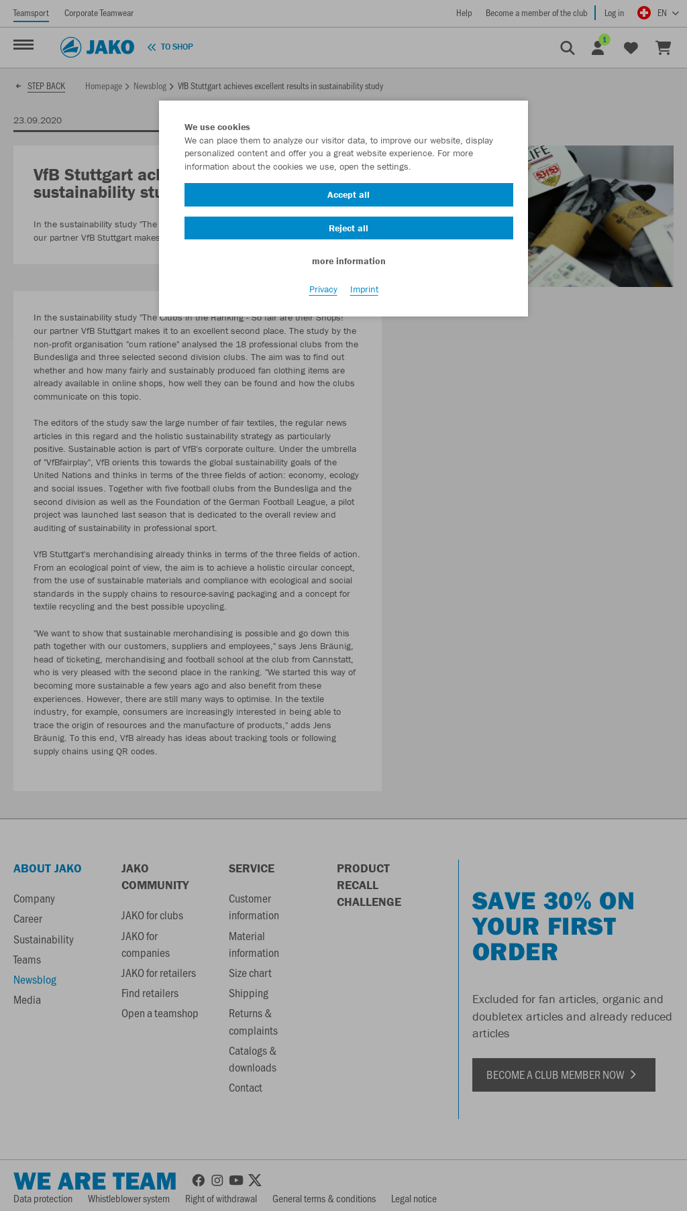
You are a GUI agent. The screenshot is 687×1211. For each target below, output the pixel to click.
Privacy (323, 289)
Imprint (364, 289)
